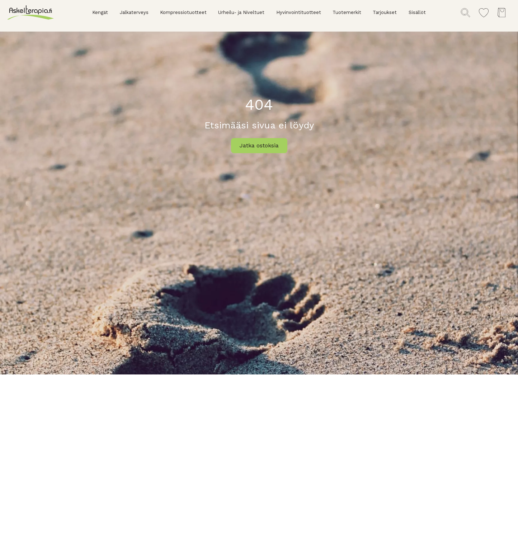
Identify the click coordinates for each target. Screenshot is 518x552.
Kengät (100, 12)
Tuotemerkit (347, 12)
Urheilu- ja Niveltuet (241, 12)
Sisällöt (417, 12)
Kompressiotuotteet (183, 12)
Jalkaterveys (134, 12)
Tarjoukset (385, 12)
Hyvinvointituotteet (298, 12)
